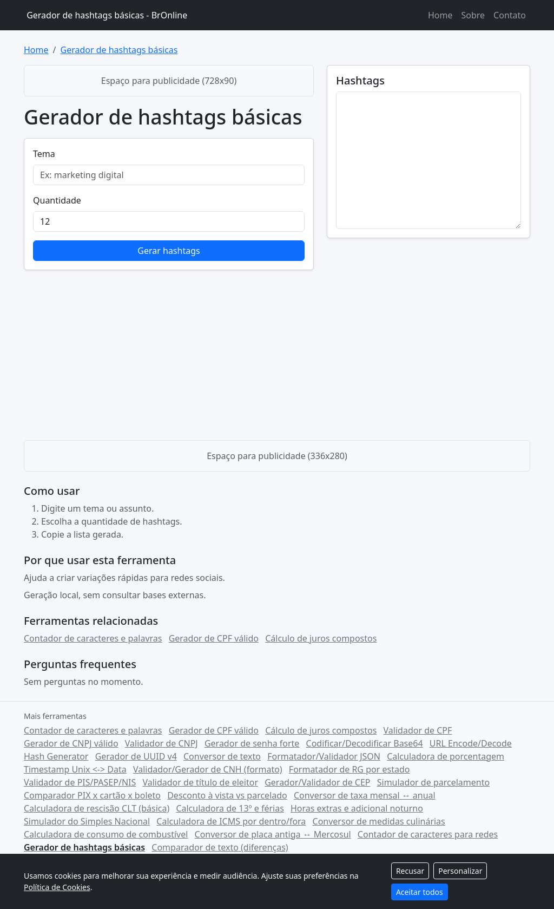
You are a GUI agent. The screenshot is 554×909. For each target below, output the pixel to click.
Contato (509, 15)
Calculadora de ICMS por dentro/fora (231, 821)
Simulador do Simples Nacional (87, 821)
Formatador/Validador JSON (323, 756)
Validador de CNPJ (161, 743)
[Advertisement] (277, 351)
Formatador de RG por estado (349, 769)
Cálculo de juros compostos (321, 638)
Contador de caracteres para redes (428, 834)
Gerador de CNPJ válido (71, 743)
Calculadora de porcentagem (445, 756)
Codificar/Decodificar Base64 (364, 743)
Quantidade (57, 200)
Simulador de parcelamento (433, 782)
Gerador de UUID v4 (136, 756)
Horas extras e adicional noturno (357, 808)
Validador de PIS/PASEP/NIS (80, 782)
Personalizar (460, 871)
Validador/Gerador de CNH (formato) (207, 769)
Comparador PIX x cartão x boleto (92, 795)
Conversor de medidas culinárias (379, 821)
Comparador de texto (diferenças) (219, 847)
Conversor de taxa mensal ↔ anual (365, 795)
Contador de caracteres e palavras (93, 638)
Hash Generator (56, 756)
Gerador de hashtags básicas (118, 50)
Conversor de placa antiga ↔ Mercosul (273, 834)
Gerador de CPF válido (214, 638)
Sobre (473, 15)
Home (440, 15)
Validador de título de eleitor (200, 782)
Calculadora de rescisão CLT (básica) (96, 808)
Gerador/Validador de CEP (317, 782)
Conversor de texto (222, 756)
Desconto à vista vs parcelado (227, 795)
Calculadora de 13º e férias (229, 808)
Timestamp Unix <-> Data (75, 769)
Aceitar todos (419, 892)
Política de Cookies (57, 887)
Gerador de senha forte (252, 743)
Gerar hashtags (168, 251)
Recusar (410, 871)
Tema (44, 154)
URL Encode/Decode (471, 743)
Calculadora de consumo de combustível (106, 834)
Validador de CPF (418, 730)
